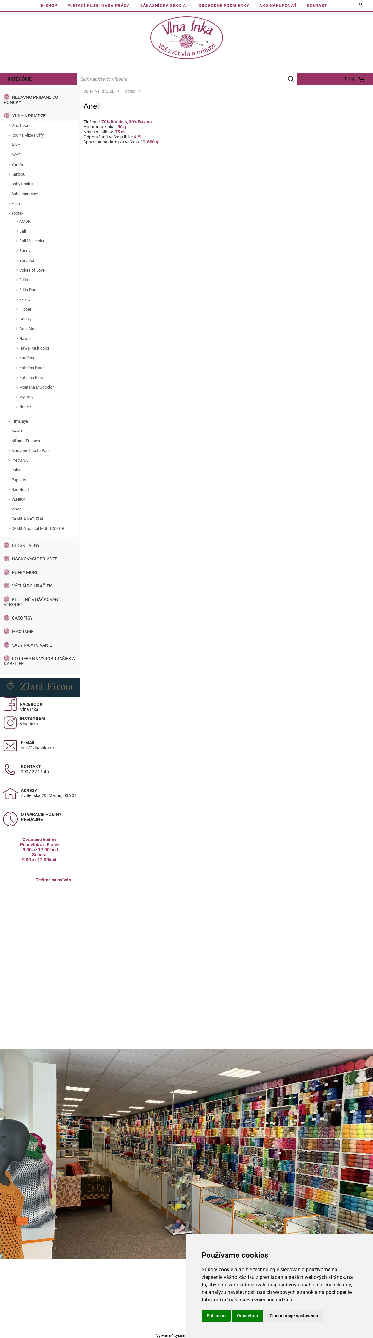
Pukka (17, 470)
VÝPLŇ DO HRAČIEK (32, 585)
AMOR (25, 221)
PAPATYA (19, 460)
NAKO (16, 431)
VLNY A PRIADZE (29, 115)
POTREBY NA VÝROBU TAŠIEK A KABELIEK (39, 661)
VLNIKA (18, 499)
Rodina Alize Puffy (27, 135)
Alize (15, 145)
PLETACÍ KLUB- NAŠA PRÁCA (98, 5)
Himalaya (19, 421)
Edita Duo (27, 289)
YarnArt (18, 164)
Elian (15, 203)
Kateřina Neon (31, 367)
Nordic (25, 406)
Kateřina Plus (31, 377)
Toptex (17, 213)
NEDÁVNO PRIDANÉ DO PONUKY (31, 100)
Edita (23, 280)
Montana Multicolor (36, 387)
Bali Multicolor (31, 241)
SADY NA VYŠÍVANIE (32, 645)
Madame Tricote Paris (31, 450)
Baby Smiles (22, 184)
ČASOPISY (22, 618)
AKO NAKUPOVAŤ (278, 5)
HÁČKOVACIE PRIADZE (34, 558)
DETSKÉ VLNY (26, 545)
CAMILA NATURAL (27, 518)
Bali (22, 231)
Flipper (25, 309)
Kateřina (26, 358)
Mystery (26, 397)
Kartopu (18, 174)
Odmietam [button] (247, 1315)
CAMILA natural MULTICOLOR (37, 528)
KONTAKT (317, 5)
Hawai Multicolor (34, 348)
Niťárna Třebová (25, 440)
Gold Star (27, 328)
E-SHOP (49, 5)
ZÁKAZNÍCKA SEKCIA (163, 5)
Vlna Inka (19, 125)
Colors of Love (32, 270)
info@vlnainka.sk (38, 747)
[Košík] (335, 79)
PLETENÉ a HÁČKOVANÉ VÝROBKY (32, 602)
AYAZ (16, 154)
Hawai (25, 338)
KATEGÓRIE (20, 79)
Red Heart (20, 489)
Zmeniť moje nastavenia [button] (293, 1315)
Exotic (24, 299)
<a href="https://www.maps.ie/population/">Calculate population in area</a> (40, 937)
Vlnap (16, 509)
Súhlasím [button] (216, 1315)
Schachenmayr (24, 193)
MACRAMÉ (22, 631)
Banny (24, 250)
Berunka (26, 260)
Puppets (18, 479)
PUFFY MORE (25, 572)
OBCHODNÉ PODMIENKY (223, 5)
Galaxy (25, 319)
